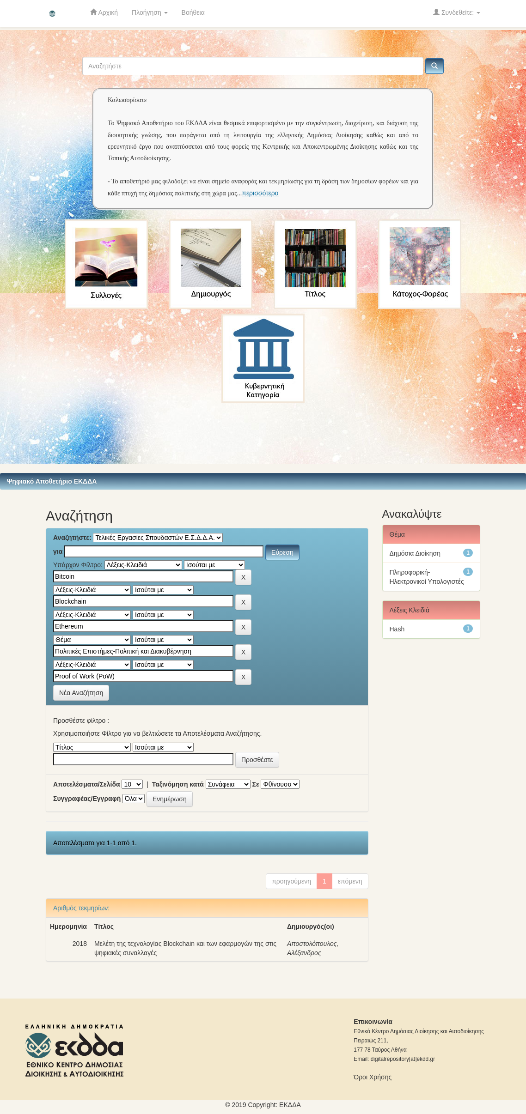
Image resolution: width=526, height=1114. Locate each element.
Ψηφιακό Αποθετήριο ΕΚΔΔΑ (52, 481)
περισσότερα (260, 193)
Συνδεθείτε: (456, 12)
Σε (255, 784)
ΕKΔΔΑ (290, 1104)
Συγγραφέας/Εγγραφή (87, 798)
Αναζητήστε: (72, 537)
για (57, 551)
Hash (397, 629)
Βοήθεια (193, 12)
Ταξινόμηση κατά (178, 784)
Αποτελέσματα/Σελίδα (86, 784)
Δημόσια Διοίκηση (415, 553)
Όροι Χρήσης (372, 1077)
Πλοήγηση (150, 12)
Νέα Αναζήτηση (81, 692)
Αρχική (104, 12)
